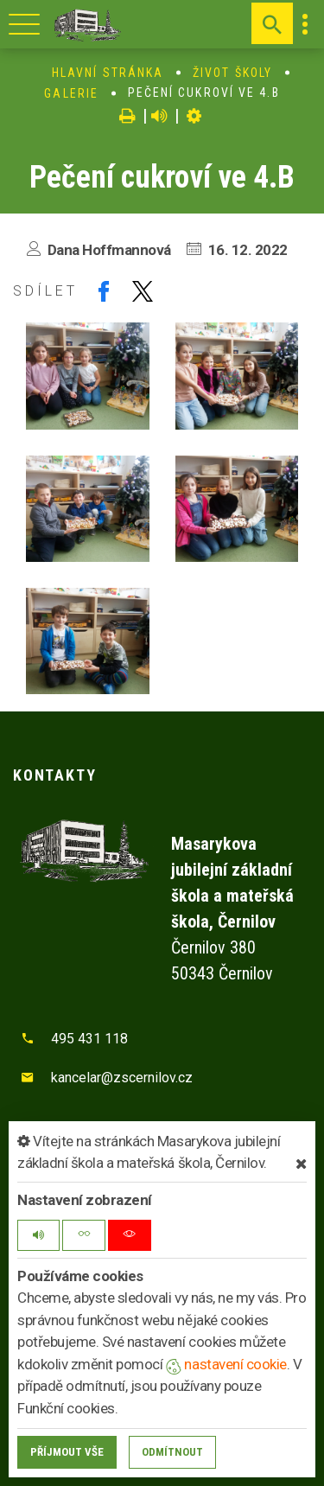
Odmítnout (172, 1451)
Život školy (232, 73)
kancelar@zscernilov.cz (122, 1077)
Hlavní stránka (107, 73)
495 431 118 (89, 1038)
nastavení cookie (226, 1364)
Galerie (71, 93)
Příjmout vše (67, 1451)
